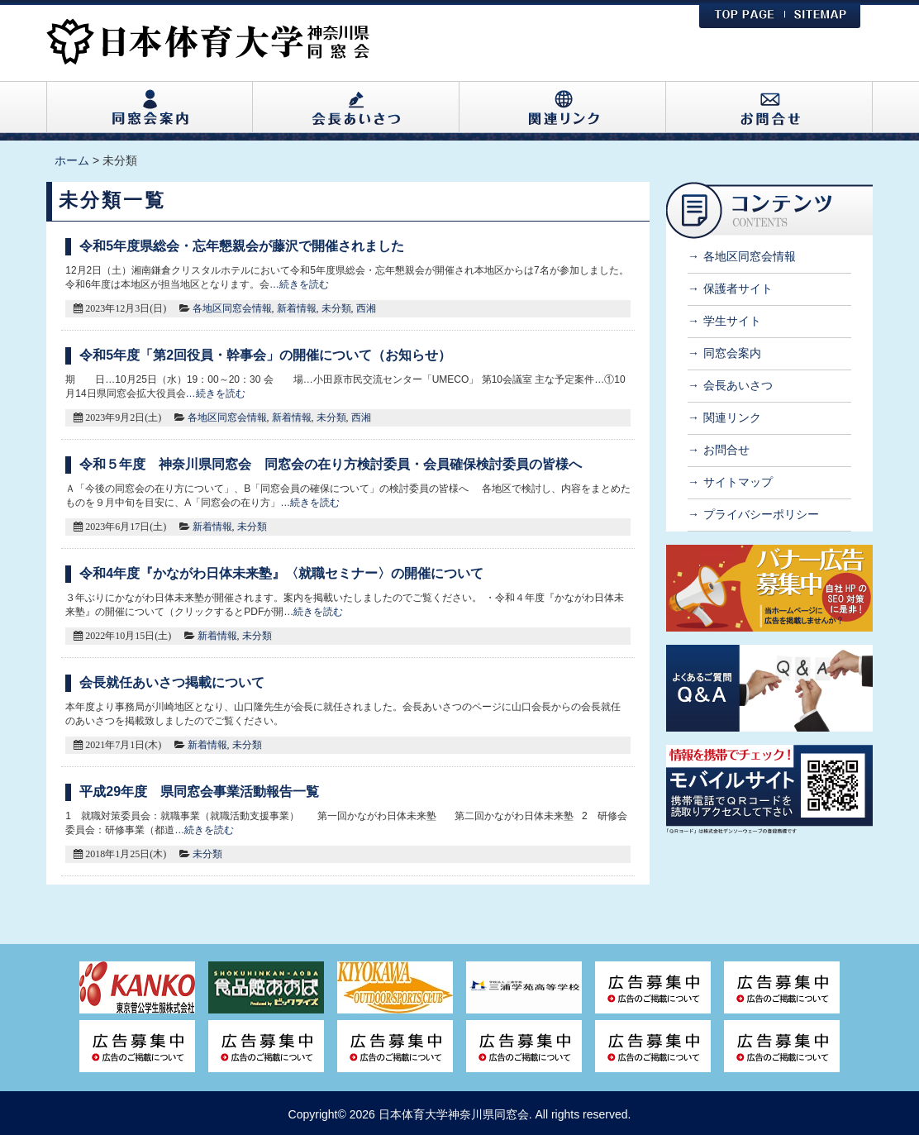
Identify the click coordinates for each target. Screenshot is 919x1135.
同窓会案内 (732, 353)
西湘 (366, 308)
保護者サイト (738, 288)
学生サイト (732, 320)
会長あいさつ (738, 385)
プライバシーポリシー (761, 514)
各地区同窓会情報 (232, 308)
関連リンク (732, 417)
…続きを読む (299, 284)
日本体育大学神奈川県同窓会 (454, 1114)
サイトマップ (738, 482)
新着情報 (297, 308)
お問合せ (726, 449)
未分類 (336, 308)
